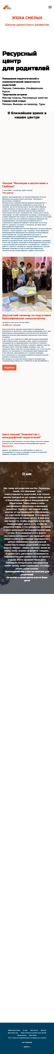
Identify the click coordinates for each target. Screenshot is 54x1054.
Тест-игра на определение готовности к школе (27, 1038)
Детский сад (13, 1033)
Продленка (21, 1035)
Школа (43, 1030)
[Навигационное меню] (50, 7)
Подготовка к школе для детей (33, 1033)
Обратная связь (14, 1030)
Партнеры (33, 1035)
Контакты (34, 1030)
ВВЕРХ (27, 1047)
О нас (25, 1030)
